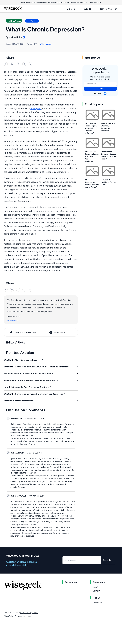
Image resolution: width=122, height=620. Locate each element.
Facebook (97, 602)
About (95, 587)
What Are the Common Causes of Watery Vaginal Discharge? (92, 156)
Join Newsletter (108, 8)
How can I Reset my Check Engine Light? (108, 182)
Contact (96, 590)
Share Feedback (59, 332)
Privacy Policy (8, 616)
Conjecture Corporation (29, 613)
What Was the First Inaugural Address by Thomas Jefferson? (91, 128)
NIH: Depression (13, 320)
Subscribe (100, 89)
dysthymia (35, 108)
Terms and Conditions (23, 616)
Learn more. (97, 2)
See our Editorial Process (22, 332)
